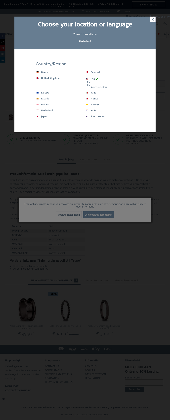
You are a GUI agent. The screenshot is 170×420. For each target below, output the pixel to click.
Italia (91, 92)
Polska (42, 104)
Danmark (93, 72)
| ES (88, 85)
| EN (88, 82)
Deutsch (43, 72)
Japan (42, 116)
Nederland (45, 110)
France (92, 98)
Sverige (92, 104)
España (43, 98)
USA (92, 79)
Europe (43, 92)
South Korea (95, 116)
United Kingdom (48, 78)
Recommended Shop (99, 87)
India (91, 110)
